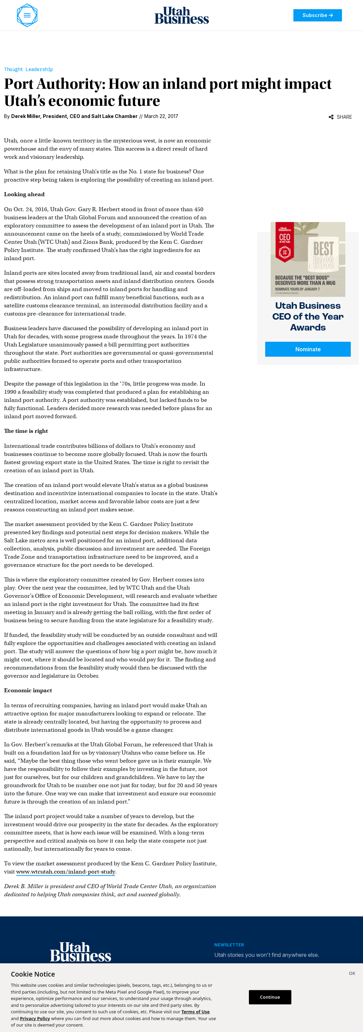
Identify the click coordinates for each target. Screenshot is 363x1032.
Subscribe (318, 15)
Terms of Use (195, 1012)
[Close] (352, 974)
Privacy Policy (35, 1018)
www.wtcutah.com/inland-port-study (65, 871)
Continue (270, 997)
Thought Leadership (28, 69)
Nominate (308, 349)
